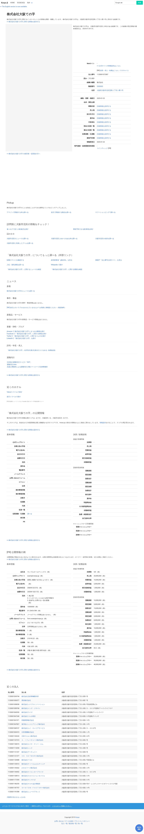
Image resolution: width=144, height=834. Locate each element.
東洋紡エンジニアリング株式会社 (33, 724)
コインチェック (102, 148)
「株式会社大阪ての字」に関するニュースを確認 (24, 269)
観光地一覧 (73, 823)
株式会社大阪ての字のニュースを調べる (21, 291)
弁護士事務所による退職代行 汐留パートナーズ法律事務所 (27, 367)
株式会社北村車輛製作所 (30, 696)
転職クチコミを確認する (15, 260)
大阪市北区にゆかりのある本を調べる (64, 238)
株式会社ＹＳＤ (27, 760)
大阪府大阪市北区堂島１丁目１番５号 (110, 90)
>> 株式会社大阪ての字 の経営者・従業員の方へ (23, 154)
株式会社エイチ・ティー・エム (32, 744)
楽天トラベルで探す (14, 397)
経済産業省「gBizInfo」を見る (61, 260)
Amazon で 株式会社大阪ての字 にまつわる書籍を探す (26, 331)
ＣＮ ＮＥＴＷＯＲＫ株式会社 (32, 756)
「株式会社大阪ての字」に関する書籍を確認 (66, 269)
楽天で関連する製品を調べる (61, 212)
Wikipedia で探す (57, 265)
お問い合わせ (59, 821)
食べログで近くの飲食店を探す (18, 229)
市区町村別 (21, 3)
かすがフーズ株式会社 (29, 768)
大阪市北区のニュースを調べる (18, 238)
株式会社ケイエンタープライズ (32, 772)
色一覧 (80, 823)
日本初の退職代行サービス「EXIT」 (19, 362)
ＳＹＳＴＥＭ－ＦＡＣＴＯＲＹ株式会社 (36, 788)
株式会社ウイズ (27, 712)
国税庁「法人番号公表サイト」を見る (108, 260)
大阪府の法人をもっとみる (16, 797)
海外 (28, 3)
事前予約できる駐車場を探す (83, 229)
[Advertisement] (105, 45)
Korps (77, 817)
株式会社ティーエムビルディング (33, 764)
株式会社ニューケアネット (31, 792)
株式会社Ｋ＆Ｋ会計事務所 (31, 784)
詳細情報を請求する (104, 106)
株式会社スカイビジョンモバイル (33, 776)
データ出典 (69, 821)
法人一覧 (64, 823)
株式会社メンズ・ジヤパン (31, 708)
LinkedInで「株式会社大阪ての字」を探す (21, 338)
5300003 (100, 86)
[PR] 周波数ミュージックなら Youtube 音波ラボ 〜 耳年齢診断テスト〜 (25, 401)
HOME (12, 3)
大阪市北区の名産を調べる (104, 238)
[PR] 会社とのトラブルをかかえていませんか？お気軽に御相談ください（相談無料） (36, 307)
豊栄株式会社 (26, 700)
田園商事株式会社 (28, 720)
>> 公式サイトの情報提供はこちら (109, 66)
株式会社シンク (27, 748)
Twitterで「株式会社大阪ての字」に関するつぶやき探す (26, 336)
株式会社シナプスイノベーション (33, 704)
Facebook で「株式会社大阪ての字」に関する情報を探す (27, 334)
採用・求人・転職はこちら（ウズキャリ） (115, 70)
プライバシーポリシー (82, 821)
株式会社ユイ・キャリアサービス (33, 728)
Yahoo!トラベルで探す (14, 392)
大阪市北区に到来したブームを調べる (20, 243)
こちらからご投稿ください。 (62, 806)
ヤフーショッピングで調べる (105, 212)
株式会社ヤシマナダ (29, 780)
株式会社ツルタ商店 (29, 716)
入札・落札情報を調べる (15, 265)
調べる (29, 514)
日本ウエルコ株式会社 (29, 736)
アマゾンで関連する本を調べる (18, 212)
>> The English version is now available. (13, 6)
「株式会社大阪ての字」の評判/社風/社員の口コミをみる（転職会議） (31, 350)
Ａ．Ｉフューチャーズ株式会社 (32, 740)
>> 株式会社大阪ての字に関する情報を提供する (23, 22)
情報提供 (103, 423)
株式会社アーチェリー (29, 752)
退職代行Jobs (12, 364)
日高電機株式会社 (28, 732)
